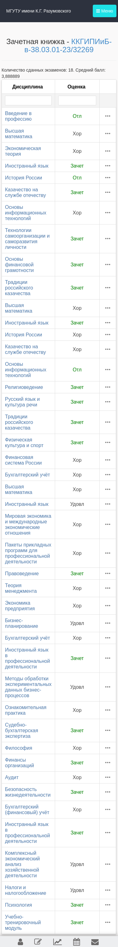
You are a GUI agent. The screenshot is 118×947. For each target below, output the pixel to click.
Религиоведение (24, 387)
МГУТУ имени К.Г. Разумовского (38, 10)
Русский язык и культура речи (22, 401)
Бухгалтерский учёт (27, 474)
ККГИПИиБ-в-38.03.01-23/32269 (67, 45)
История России (23, 177)
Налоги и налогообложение (25, 890)
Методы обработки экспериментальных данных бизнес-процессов (28, 687)
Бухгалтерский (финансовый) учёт (27, 809)
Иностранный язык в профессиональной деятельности (27, 658)
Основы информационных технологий (25, 212)
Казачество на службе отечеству (25, 192)
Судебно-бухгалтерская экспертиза (21, 730)
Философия (18, 748)
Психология (18, 905)
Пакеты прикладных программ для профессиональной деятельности (28, 553)
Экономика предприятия (20, 605)
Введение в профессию (18, 116)
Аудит (12, 777)
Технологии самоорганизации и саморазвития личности (27, 239)
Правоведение (22, 573)
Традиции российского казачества (19, 288)
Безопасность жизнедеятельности (27, 792)
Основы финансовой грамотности (19, 264)
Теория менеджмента (21, 588)
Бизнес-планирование (21, 623)
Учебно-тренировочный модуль (23, 922)
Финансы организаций (19, 762)
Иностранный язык (26, 166)
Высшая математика (18, 133)
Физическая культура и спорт (24, 442)
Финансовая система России (23, 460)
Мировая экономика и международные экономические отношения (28, 524)
